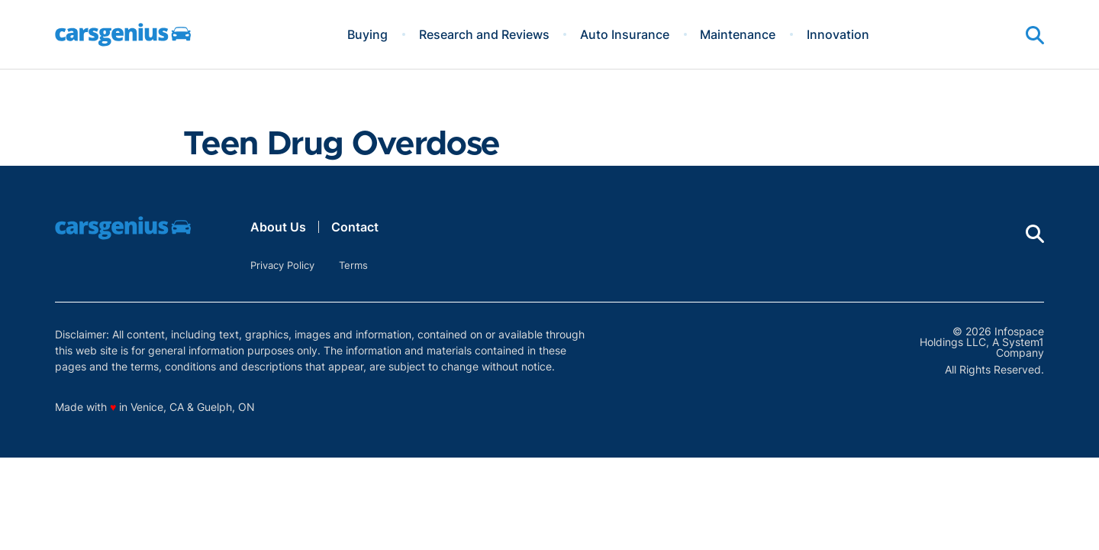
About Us (278, 227)
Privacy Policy (282, 265)
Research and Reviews (484, 34)
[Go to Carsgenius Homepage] (123, 35)
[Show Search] (1035, 35)
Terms (353, 265)
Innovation (838, 34)
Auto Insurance (624, 34)
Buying (367, 34)
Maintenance (737, 34)
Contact (355, 227)
